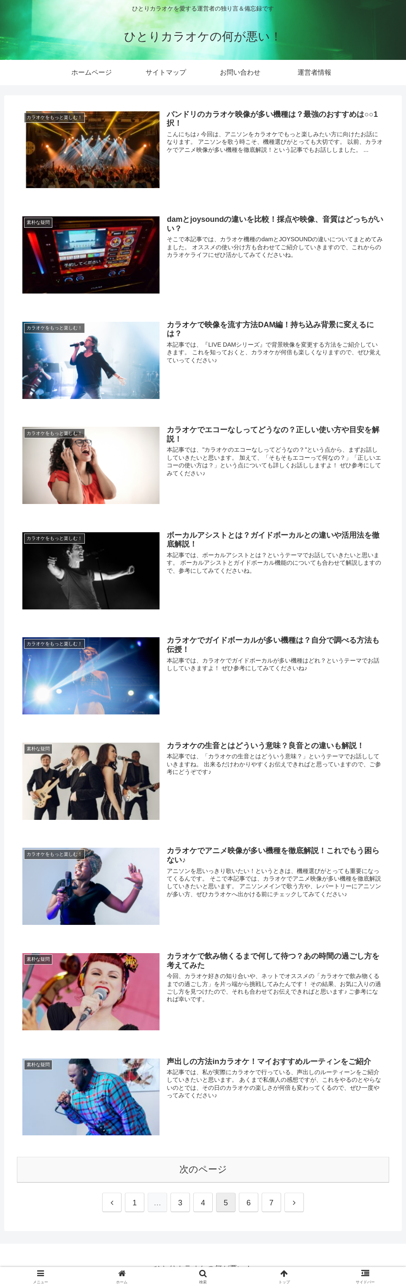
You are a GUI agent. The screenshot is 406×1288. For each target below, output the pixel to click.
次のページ (203, 1167)
